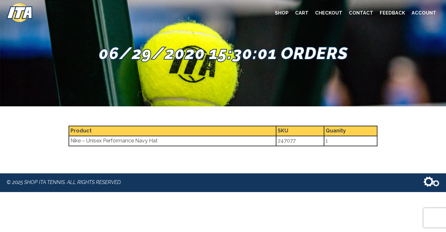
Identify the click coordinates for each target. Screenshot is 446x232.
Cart (302, 12)
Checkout (328, 12)
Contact (361, 12)
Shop (282, 12)
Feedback (392, 12)
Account (424, 12)
